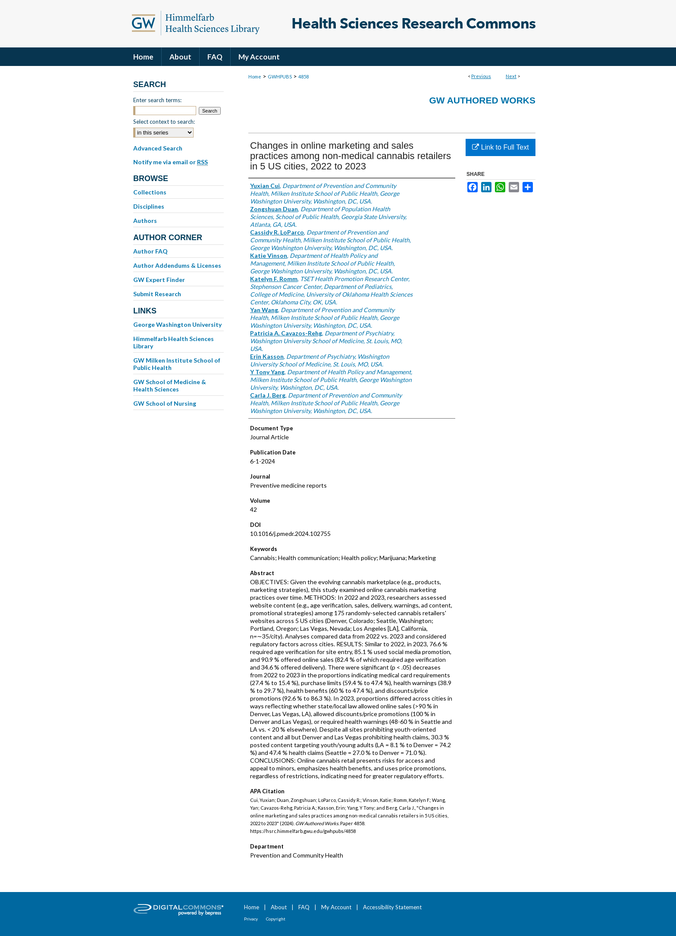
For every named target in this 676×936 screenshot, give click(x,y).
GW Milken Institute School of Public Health (176, 364)
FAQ (304, 907)
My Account (336, 907)
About (279, 907)
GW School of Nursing (164, 403)
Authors (145, 220)
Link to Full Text (500, 147)
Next (511, 76)
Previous (481, 76)
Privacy (251, 918)
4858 (303, 76)
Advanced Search (157, 148)
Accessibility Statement (392, 907)
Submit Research (157, 293)
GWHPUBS (280, 76)
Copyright (275, 918)
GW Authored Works (482, 100)
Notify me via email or (170, 162)
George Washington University (177, 324)
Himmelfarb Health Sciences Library (173, 342)
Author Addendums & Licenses (177, 265)
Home (254, 76)
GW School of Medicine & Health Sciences (169, 385)
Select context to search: (164, 121)
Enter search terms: (157, 100)
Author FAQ (150, 251)
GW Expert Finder (159, 279)
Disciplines (148, 206)
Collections (149, 192)
